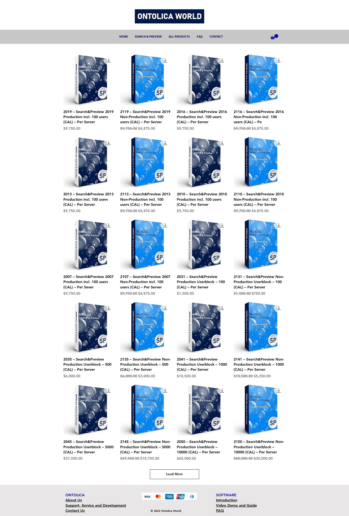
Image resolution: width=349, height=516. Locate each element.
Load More (174, 474)
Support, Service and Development (95, 505)
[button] (274, 36)
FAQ (220, 510)
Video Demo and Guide (236, 505)
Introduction (226, 500)
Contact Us (75, 510)
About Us (73, 500)
